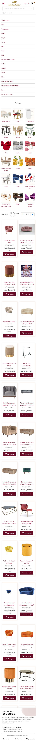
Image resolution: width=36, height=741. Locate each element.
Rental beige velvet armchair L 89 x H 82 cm (9, 445)
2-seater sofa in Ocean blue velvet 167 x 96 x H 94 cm (27, 605)
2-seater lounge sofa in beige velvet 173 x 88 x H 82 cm (27, 445)
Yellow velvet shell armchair (9, 562)
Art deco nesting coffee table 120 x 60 (9, 523)
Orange (3, 68)
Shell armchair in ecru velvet (9, 323)
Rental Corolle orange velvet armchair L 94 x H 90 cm (9, 647)
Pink (2, 55)
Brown (3, 90)
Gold (2, 25)
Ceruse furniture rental (8, 59)
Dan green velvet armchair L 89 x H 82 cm (26, 484)
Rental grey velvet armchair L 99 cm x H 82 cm (9, 405)
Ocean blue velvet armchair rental (9, 604)
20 (14, 215)
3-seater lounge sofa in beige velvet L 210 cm (9, 484)
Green (3, 42)
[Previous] (23, 214)
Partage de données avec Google (13, 729)
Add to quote (9, 254)
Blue (2, 77)
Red (2, 46)
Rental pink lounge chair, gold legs (27, 523)
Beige (3, 38)
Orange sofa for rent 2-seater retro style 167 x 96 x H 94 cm (26, 647)
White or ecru (5, 20)
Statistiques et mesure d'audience (13, 731)
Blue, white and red (7, 81)
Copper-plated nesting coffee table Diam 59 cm (27, 689)
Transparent (5, 29)
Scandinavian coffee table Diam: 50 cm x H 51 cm (27, 284)
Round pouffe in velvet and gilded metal (9, 284)
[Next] (33, 214)
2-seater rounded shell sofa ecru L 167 (27, 323)
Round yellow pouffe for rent (26, 562)
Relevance (4, 214)
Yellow (3, 64)
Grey (2, 51)
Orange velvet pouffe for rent (9, 688)
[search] (32, 8)
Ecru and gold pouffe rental (9, 364)
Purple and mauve (6, 94)
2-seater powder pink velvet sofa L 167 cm (27, 241)
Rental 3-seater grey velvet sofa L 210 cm (26, 404)
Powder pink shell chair (9, 241)
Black (3, 33)
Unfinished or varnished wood (10, 85)
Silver (3, 72)
